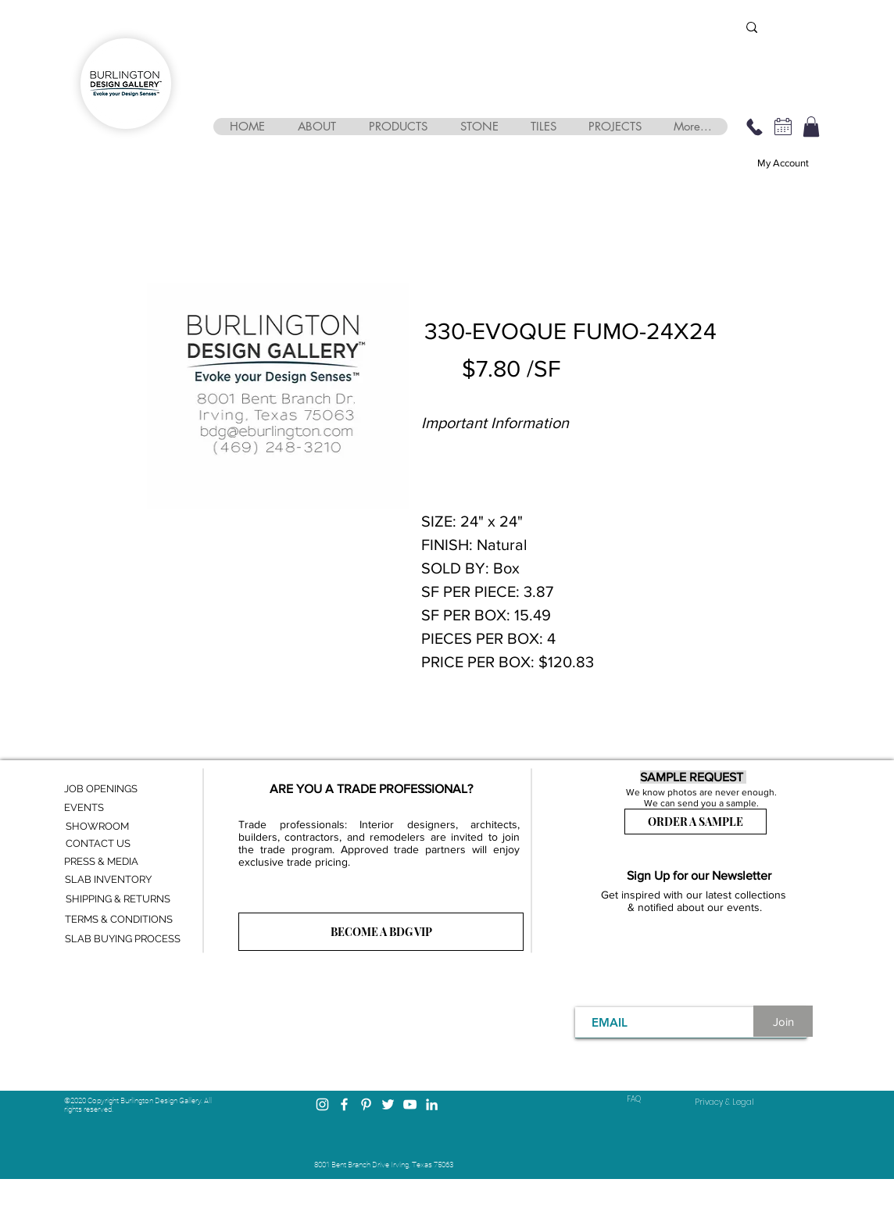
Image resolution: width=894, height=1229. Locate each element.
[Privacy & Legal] (724, 1102)
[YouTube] (410, 1104)
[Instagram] (322, 1104)
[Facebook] (344, 1104)
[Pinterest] (366, 1104)
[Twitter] (388, 1104)
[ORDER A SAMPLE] (695, 821)
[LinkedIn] (432, 1104)
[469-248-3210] (754, 127)
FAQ (634, 1099)
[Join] (783, 1021)
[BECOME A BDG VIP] (381, 932)
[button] (316, 126)
